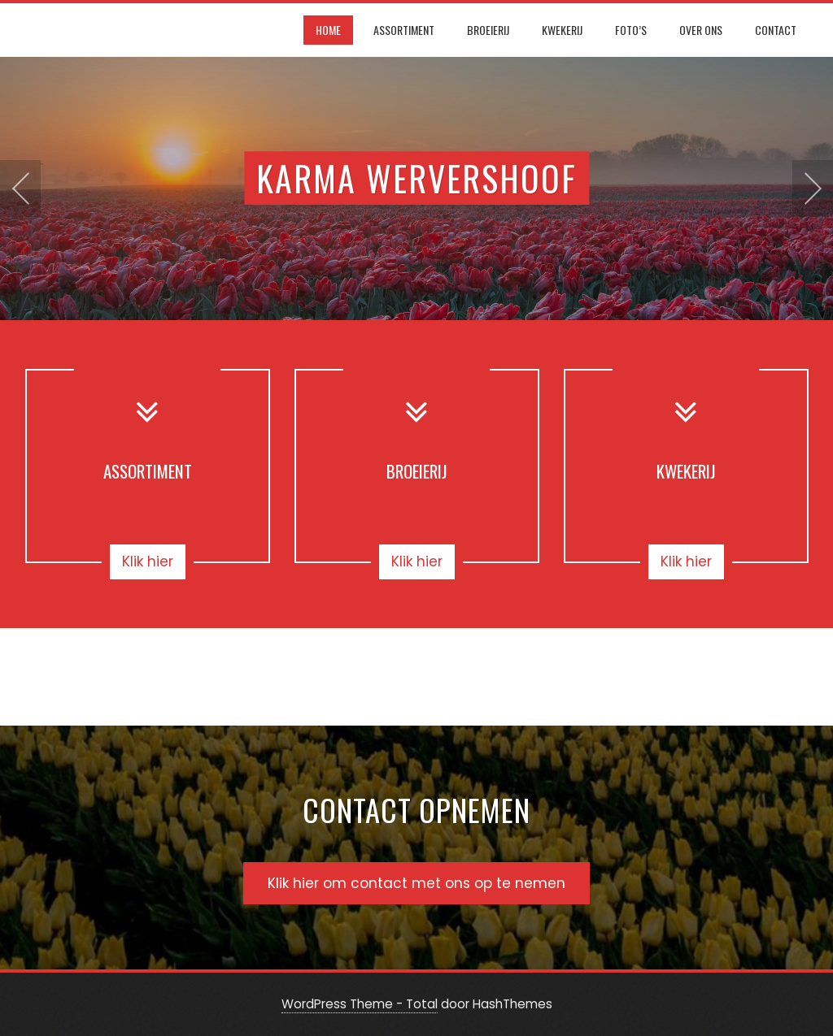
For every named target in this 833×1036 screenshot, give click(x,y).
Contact (775, 29)
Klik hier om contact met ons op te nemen (416, 883)
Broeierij (488, 29)
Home (328, 29)
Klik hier (147, 561)
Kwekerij (562, 29)
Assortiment (403, 29)
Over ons (700, 29)
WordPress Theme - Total (359, 1003)
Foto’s (631, 29)
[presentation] (20, 188)
